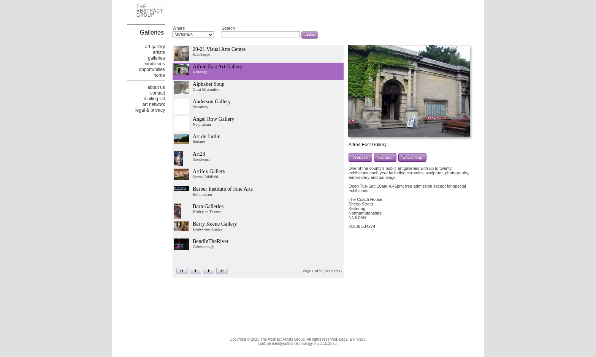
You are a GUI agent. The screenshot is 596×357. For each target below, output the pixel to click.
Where (179, 28)
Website (360, 157)
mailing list (154, 98)
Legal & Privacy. (352, 339)
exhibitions (154, 63)
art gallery (155, 46)
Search (228, 28)
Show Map (412, 157)
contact (157, 93)
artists (159, 52)
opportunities (152, 69)
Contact (385, 157)
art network (154, 104)
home (159, 75)
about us (156, 87)
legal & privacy (150, 110)
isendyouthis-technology (292, 343)
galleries (156, 58)
